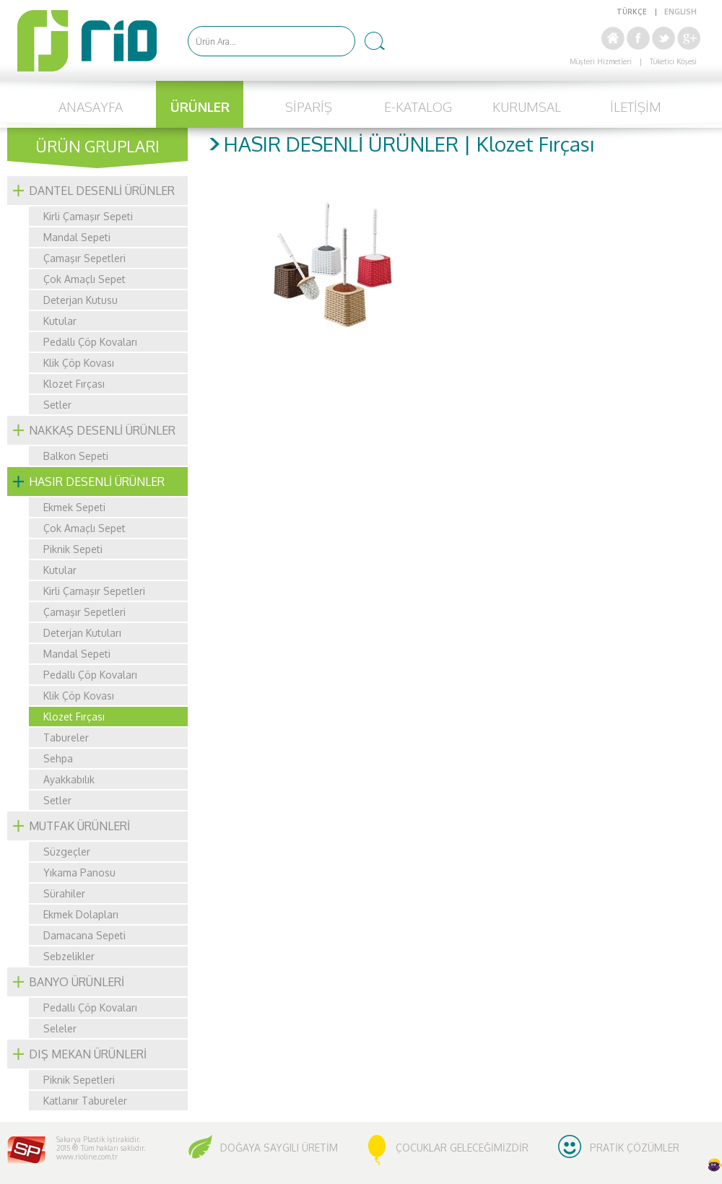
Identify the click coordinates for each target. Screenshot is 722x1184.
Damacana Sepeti (84, 935)
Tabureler (66, 737)
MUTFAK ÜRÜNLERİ (79, 826)
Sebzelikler (69, 956)
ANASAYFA (90, 107)
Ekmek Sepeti (74, 507)
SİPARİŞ (308, 107)
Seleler (60, 1028)
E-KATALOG (418, 107)
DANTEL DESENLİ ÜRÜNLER (102, 190)
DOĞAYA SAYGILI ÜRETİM (279, 1147)
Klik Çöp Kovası (78, 363)
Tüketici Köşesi (673, 61)
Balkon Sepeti (75, 456)
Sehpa (58, 758)
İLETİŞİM (635, 107)
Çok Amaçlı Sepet (84, 279)
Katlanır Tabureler (85, 1100)
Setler (57, 405)
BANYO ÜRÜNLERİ (76, 982)
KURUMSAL (526, 107)
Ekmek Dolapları (80, 914)
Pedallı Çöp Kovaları (90, 342)
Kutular (60, 321)
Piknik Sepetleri (79, 1080)
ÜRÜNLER (200, 107)
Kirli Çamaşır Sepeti (88, 216)
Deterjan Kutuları (82, 633)
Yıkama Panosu (79, 872)
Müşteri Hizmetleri (601, 61)
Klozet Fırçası (74, 384)
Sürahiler (64, 893)
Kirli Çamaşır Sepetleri (94, 591)
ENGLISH (680, 11)
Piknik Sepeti (73, 549)
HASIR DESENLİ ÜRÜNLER (97, 481)
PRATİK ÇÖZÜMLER (634, 1147)
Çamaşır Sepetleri (84, 258)
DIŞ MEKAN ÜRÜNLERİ (88, 1054)
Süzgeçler (66, 851)
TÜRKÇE (632, 11)
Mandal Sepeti (76, 237)
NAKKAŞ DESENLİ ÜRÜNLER (102, 430)
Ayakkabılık (69, 779)
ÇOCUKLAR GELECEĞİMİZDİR (462, 1147)
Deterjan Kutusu (80, 300)
